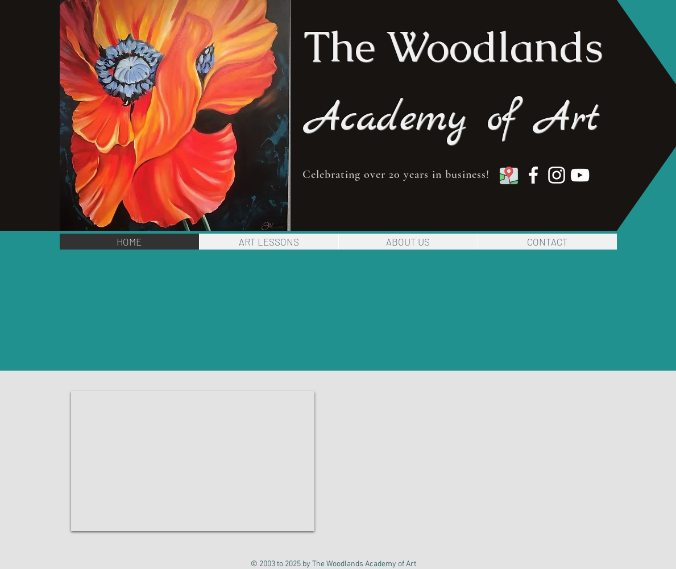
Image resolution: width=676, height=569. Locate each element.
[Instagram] (556, 175)
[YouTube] (580, 175)
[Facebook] (533, 175)
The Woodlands (453, 46)
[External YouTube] (192, 461)
